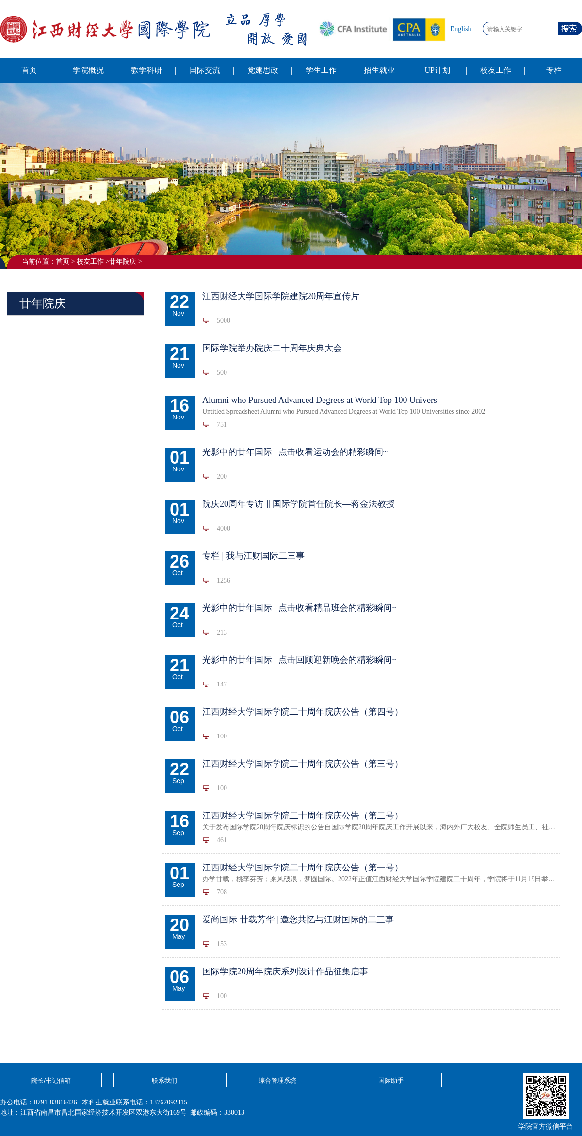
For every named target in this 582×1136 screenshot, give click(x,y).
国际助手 (391, 1080)
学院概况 (88, 70)
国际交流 (204, 70)
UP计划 (437, 70)
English (461, 29)
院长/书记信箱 (51, 1080)
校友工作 (495, 70)
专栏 (554, 70)
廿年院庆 (122, 261)
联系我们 (164, 1080)
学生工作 (321, 70)
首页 (29, 70)
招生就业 (379, 70)
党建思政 (262, 70)
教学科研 (146, 70)
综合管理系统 (277, 1080)
